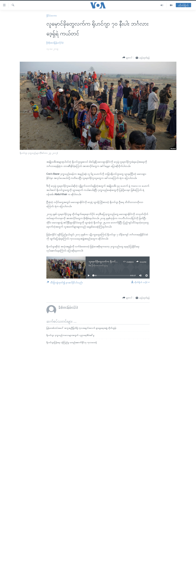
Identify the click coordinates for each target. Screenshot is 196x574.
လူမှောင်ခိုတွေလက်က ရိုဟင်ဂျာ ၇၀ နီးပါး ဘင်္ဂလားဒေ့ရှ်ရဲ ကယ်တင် (120, 261)
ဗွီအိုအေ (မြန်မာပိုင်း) (54, 42)
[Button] (127, 57)
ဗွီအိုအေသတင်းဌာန (100, 265)
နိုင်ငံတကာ (51, 15)
